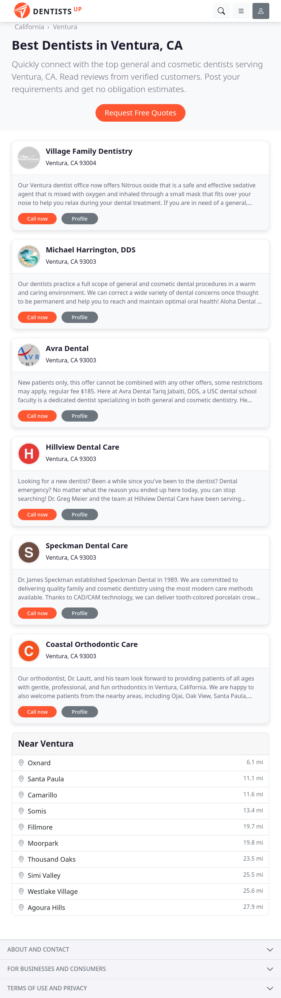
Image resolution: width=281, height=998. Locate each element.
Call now (37, 218)
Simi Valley (140, 875)
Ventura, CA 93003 (71, 262)
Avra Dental (67, 348)
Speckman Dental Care (87, 546)
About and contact (38, 949)
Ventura (65, 26)
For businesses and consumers (56, 969)
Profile (79, 218)
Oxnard (140, 762)
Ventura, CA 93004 (71, 163)
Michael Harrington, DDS (90, 250)
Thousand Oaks (140, 859)
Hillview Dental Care (82, 447)
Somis (140, 810)
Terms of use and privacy (47, 988)
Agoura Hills (140, 907)
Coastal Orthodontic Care (92, 644)
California (29, 26)
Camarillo (140, 794)
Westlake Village (140, 891)
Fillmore (140, 826)
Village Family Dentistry (89, 151)
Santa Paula (140, 778)
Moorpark (140, 842)
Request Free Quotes (140, 113)
